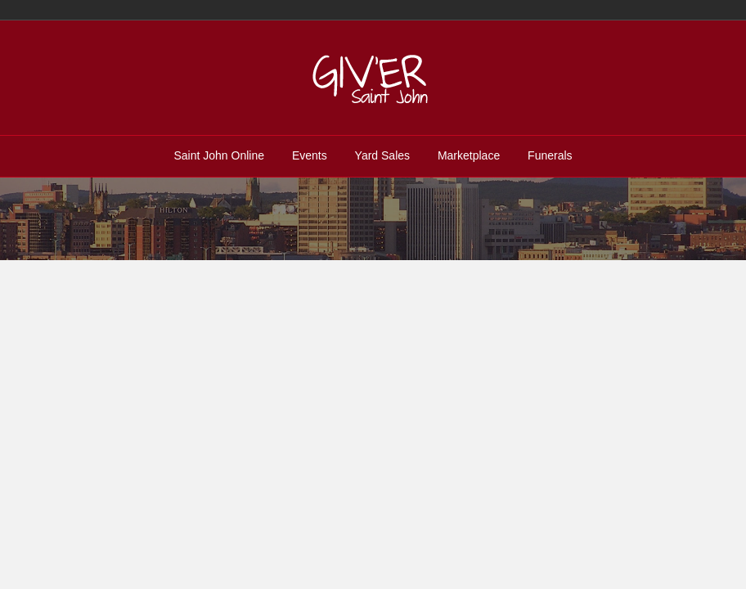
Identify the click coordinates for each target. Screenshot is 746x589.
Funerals (550, 155)
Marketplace (469, 155)
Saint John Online (218, 155)
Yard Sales (382, 155)
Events (309, 155)
